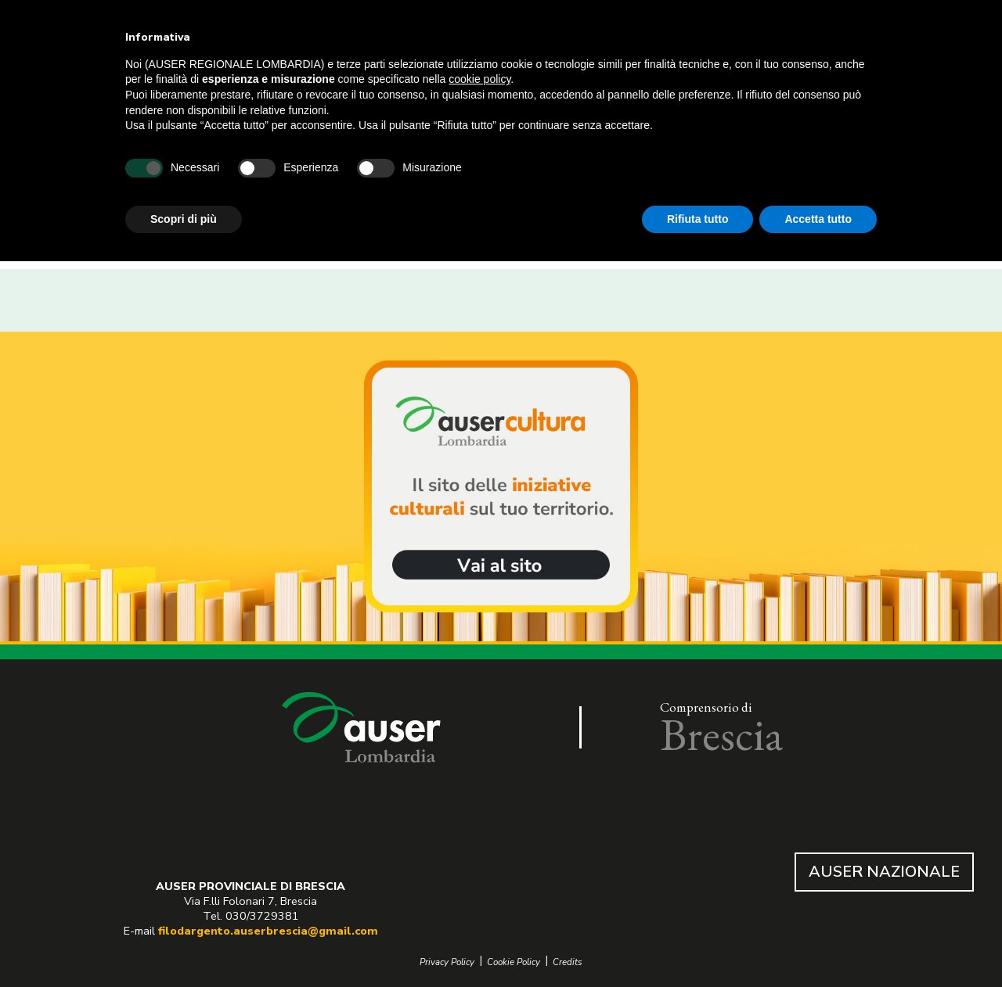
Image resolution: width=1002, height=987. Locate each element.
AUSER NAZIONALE (884, 871)
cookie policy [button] (479, 79)
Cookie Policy (513, 962)
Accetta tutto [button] (818, 219)
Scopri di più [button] (183, 219)
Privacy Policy (447, 962)
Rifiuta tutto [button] (698, 219)
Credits (567, 962)
